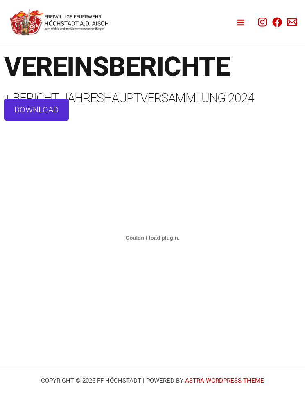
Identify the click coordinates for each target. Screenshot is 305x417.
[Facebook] (277, 22)
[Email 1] (292, 22)
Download (36, 109)
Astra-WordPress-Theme (224, 380)
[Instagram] (262, 22)
